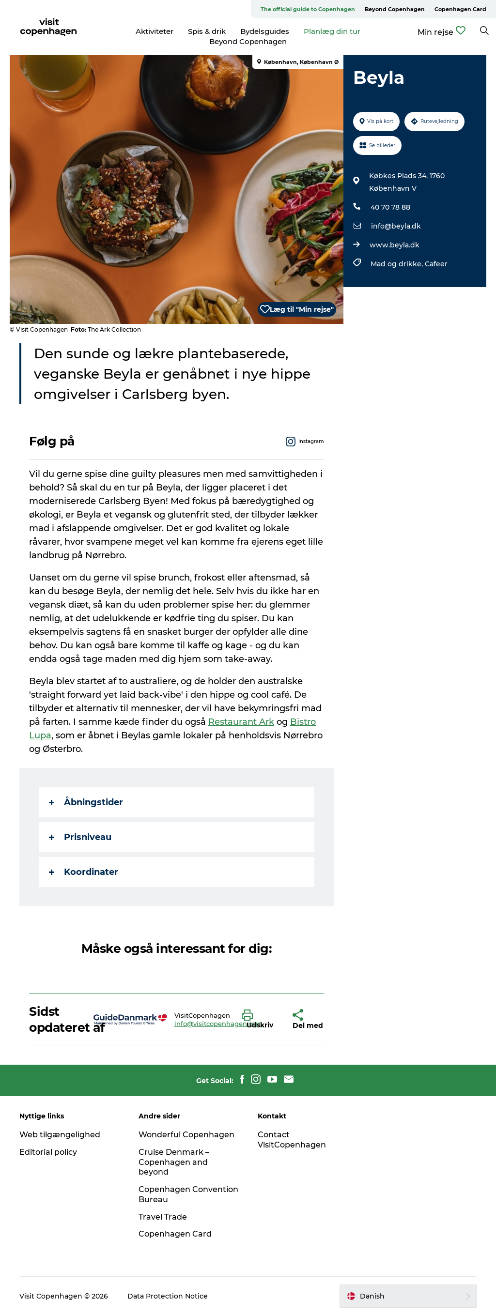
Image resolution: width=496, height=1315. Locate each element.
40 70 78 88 (390, 207)
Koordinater (83, 872)
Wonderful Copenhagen (186, 1134)
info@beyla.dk (396, 226)
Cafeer (436, 264)
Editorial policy (48, 1152)
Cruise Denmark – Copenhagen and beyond (174, 1162)
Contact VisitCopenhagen (292, 1139)
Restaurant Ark (241, 722)
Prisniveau (80, 837)
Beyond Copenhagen (395, 9)
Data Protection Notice (167, 1296)
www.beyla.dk (394, 245)
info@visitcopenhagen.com (218, 1023)
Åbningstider (86, 802)
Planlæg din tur (332, 31)
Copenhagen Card (460, 9)
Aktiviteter (154, 31)
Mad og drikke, (398, 264)
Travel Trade (163, 1217)
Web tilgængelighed (59, 1134)
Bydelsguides (264, 31)
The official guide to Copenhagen (308, 9)
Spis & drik (207, 31)
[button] (260, 1019)
